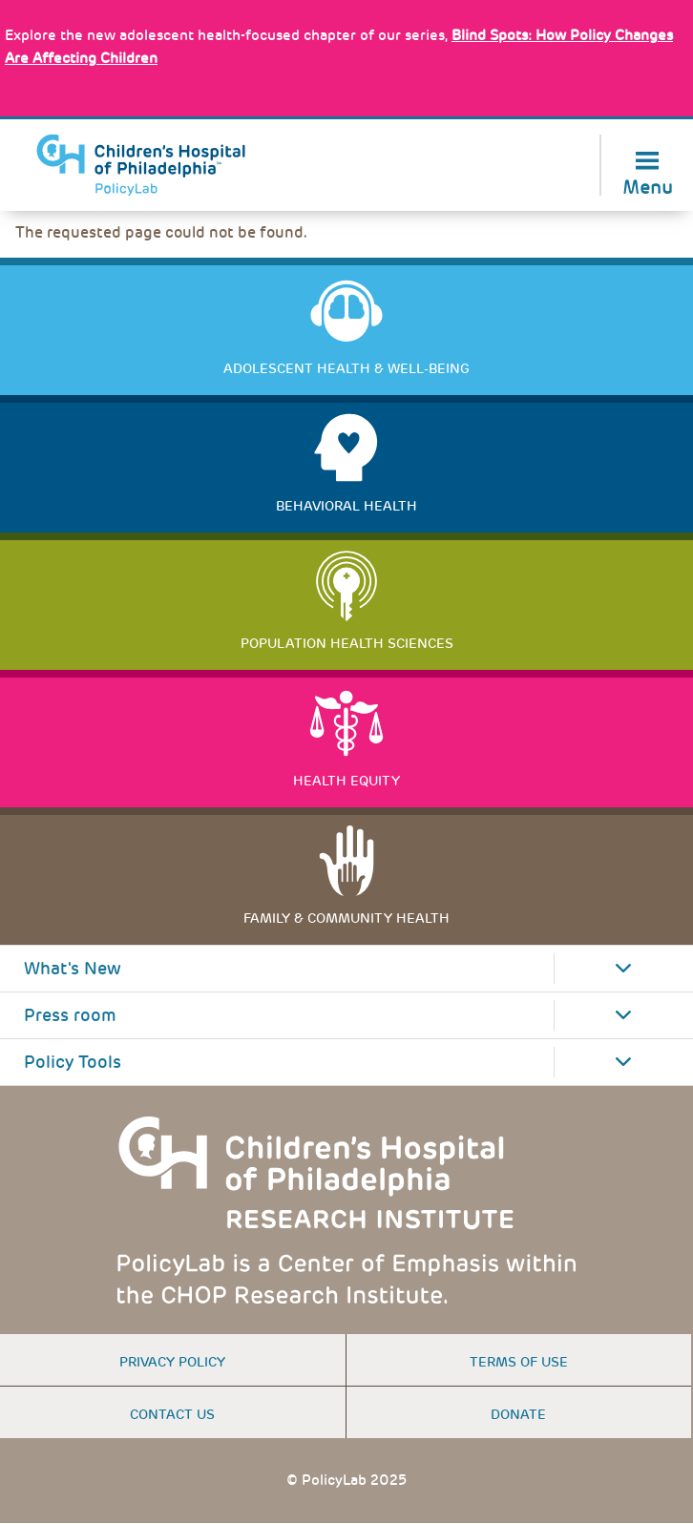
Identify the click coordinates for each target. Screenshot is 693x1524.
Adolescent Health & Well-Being (346, 368)
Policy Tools (72, 1062)
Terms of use (519, 1361)
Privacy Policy (172, 1361)
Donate (518, 1414)
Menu (647, 186)
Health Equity (346, 780)
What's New (72, 968)
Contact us (172, 1414)
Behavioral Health (346, 505)
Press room (70, 1015)
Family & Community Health (346, 918)
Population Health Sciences (347, 643)
